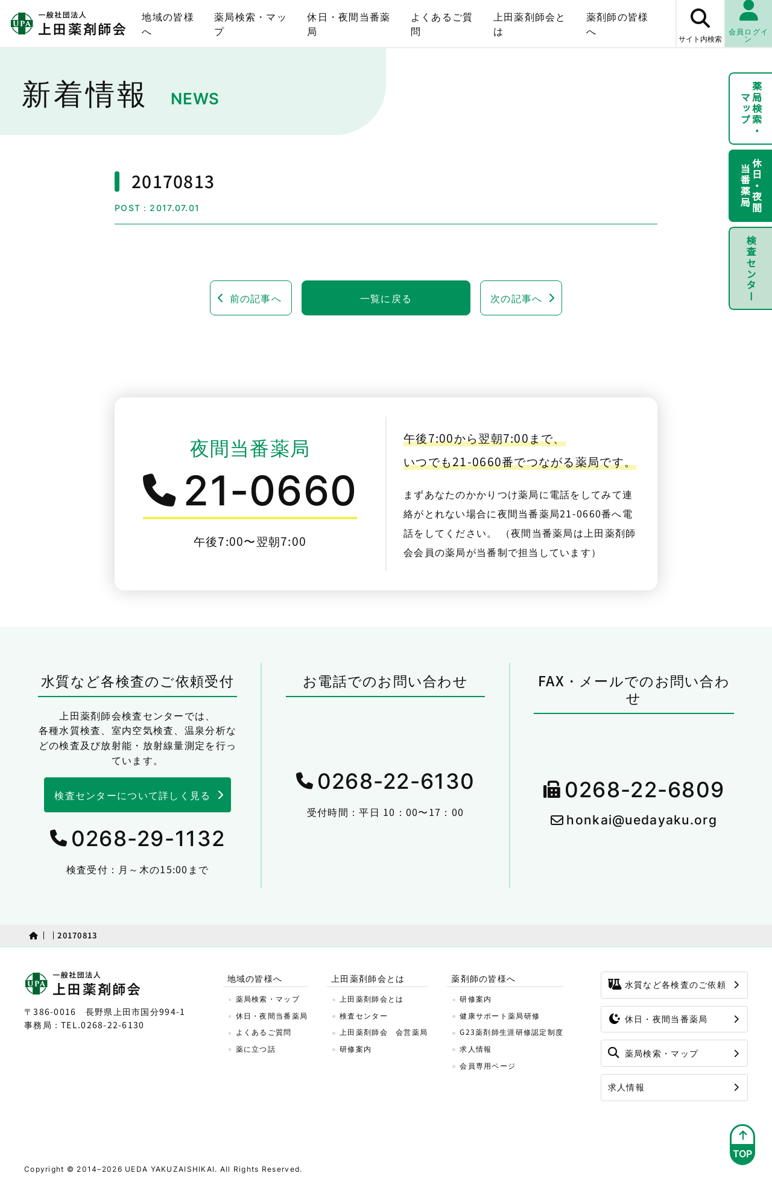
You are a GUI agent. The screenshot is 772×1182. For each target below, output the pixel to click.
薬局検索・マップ (250, 23)
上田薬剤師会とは (529, 23)
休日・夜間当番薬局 (348, 23)
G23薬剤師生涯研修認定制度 (511, 1031)
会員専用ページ (488, 1065)
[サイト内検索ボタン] (700, 23)
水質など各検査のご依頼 (667, 984)
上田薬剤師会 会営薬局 (384, 1031)
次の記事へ (516, 298)
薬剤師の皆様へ (617, 23)
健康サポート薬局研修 (500, 1015)
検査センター (751, 268)
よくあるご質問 (442, 23)
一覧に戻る (386, 298)
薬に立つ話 (256, 1048)
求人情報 (476, 1048)
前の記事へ (256, 298)
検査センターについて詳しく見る (132, 795)
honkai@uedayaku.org (641, 819)
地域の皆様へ (168, 23)
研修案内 (356, 1048)
